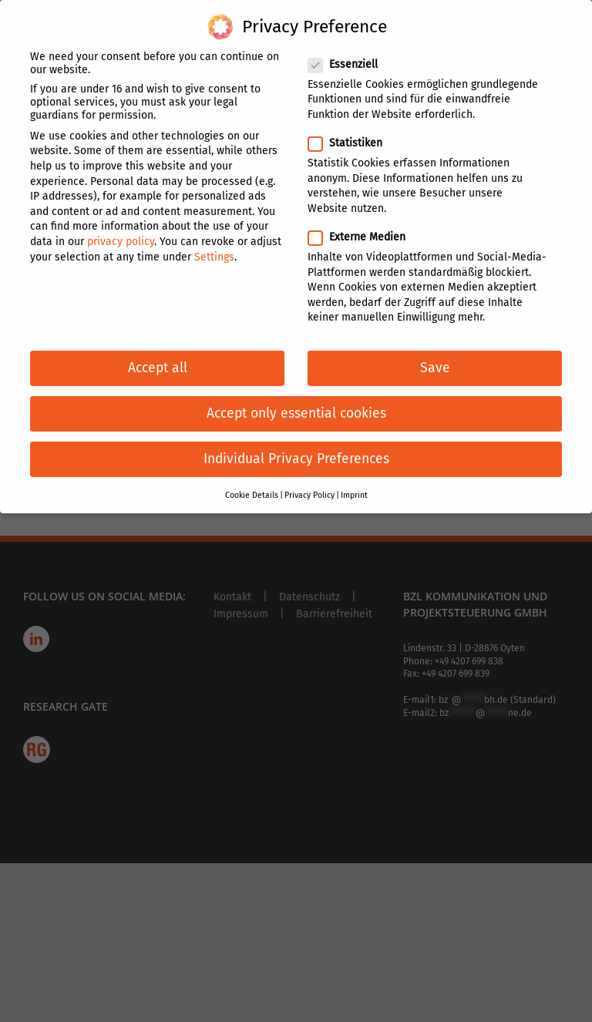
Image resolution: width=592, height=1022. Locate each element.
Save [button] (435, 358)
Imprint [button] (354, 484)
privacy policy (120, 230)
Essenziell (349, 53)
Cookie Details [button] (251, 484)
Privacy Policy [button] (309, 484)
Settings (214, 246)
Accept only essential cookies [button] (296, 403)
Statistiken (351, 133)
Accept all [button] (157, 358)
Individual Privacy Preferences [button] (296, 449)
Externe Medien (363, 227)
